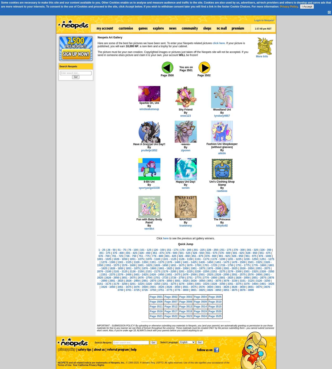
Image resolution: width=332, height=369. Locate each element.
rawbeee (222, 191)
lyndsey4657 (222, 115)
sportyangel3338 (149, 187)
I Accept (307, 6)
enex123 (185, 115)
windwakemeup (149, 109)
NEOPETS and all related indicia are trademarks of (91, 358)
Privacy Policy (289, 6)
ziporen (185, 150)
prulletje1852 (149, 150)
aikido (222, 153)
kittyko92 (222, 225)
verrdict (149, 228)
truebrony (185, 225)
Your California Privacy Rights (88, 365)
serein (185, 187)
